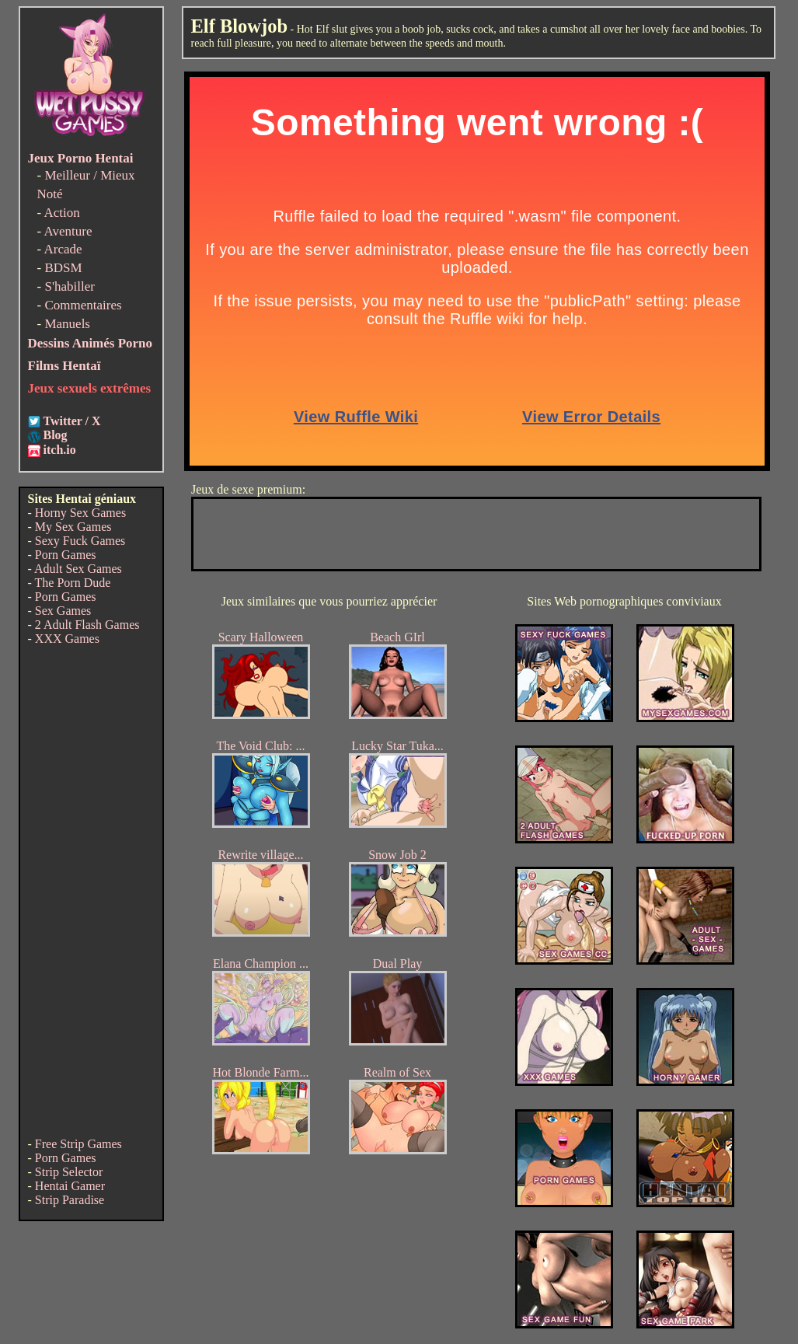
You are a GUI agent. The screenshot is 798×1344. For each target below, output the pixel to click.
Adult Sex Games (78, 568)
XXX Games (67, 638)
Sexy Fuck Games (80, 540)
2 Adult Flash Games (87, 624)
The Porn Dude (73, 582)
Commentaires (82, 305)
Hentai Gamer (70, 1185)
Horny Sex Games (80, 512)
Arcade (63, 249)
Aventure (68, 231)
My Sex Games (73, 526)
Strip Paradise (69, 1199)
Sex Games (63, 610)
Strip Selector (69, 1171)
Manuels (67, 323)
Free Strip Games (78, 1143)
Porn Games (65, 554)
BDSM (63, 267)
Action (61, 212)
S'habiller (69, 286)
